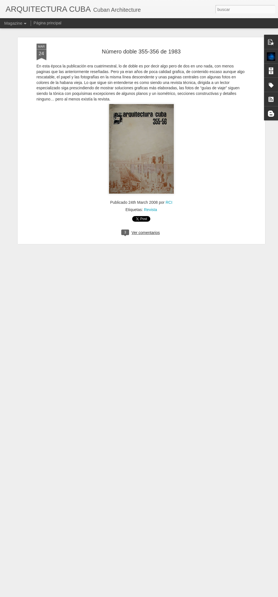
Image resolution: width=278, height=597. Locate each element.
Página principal (47, 23)
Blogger (166, 594)
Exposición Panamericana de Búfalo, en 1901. (132, 527)
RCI (169, 166)
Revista (150, 174)
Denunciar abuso (184, 594)
